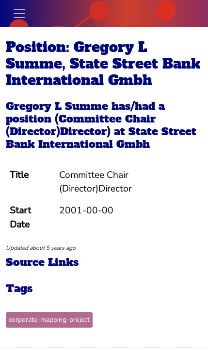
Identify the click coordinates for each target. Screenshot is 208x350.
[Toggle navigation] (19, 13)
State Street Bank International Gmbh (101, 137)
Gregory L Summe (57, 106)
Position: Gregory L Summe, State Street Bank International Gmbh (103, 63)
